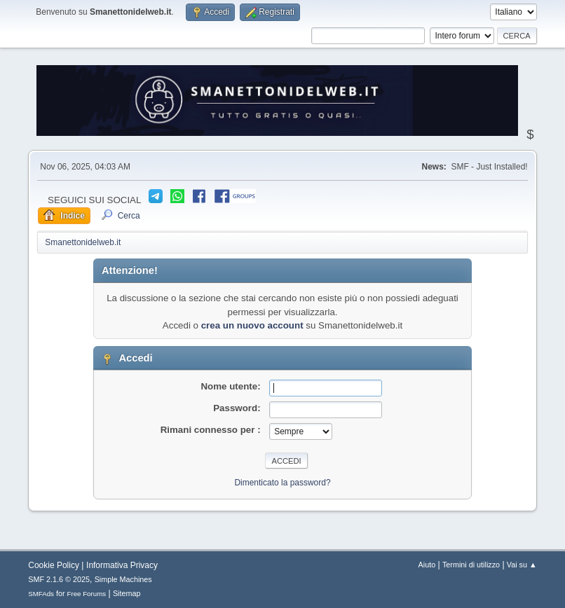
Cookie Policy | (55, 565)
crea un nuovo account (252, 325)
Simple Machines (123, 579)
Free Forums (87, 593)
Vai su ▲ (522, 564)
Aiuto (427, 564)
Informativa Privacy (122, 565)
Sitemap (127, 593)
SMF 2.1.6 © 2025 (59, 579)
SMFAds (41, 593)
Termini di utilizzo (471, 564)
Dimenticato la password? (282, 483)
